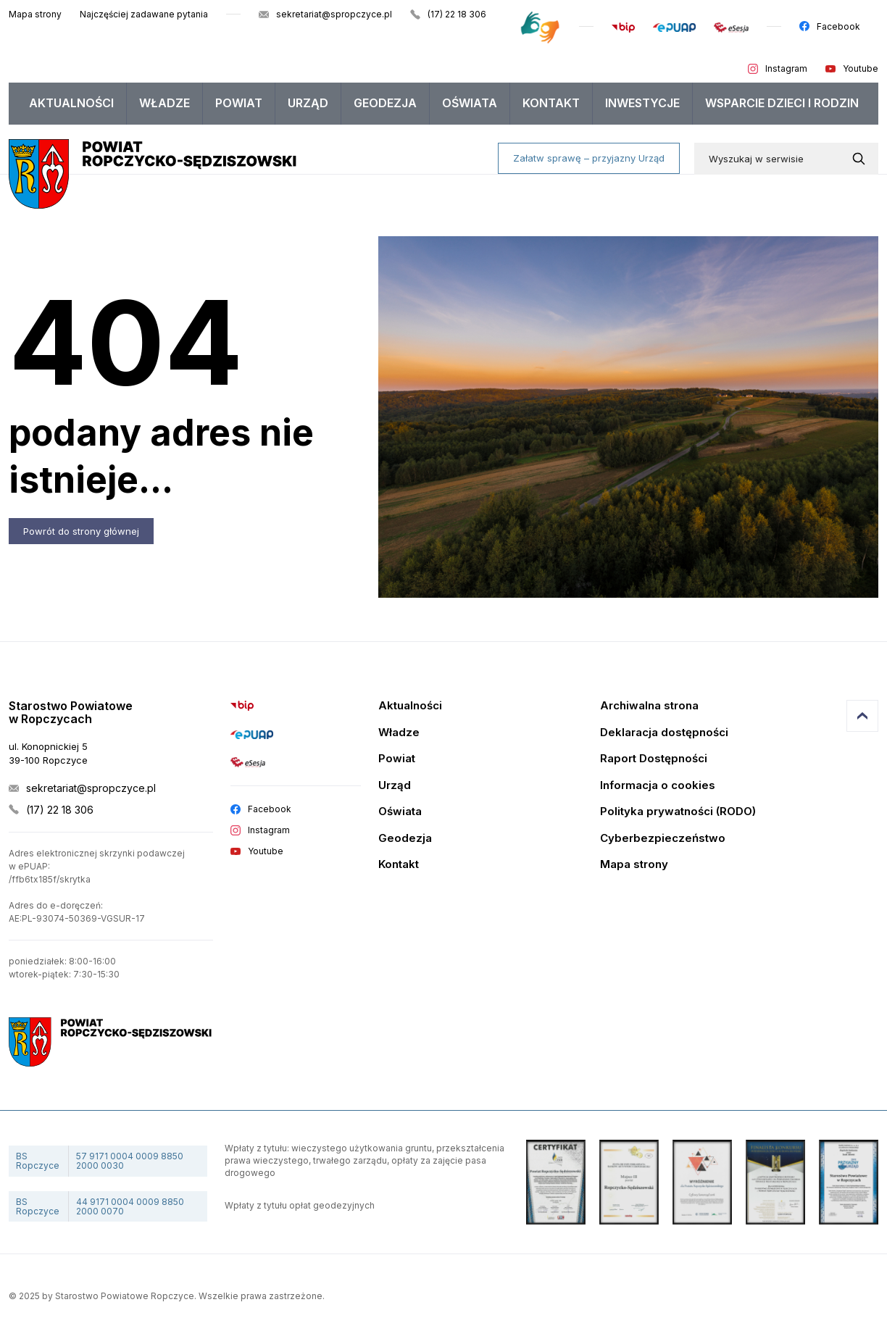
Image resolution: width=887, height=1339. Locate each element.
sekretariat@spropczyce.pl (334, 14)
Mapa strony (35, 14)
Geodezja (385, 103)
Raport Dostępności (653, 759)
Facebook (838, 26)
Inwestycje (642, 103)
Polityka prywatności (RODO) (678, 812)
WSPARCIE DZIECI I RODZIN (782, 103)
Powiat (238, 103)
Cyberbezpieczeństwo (662, 839)
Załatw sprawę (589, 158)
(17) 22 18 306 (457, 14)
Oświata (469, 103)
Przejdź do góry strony (862, 716)
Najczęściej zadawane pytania (144, 14)
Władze (164, 103)
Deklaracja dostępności (664, 733)
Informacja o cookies (657, 786)
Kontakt (551, 103)
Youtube (860, 68)
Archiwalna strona (649, 706)
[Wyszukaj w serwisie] (861, 159)
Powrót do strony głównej (81, 531)
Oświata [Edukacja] (400, 812)
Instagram (786, 68)
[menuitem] (72, 104)
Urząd (308, 103)
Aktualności (71, 103)
